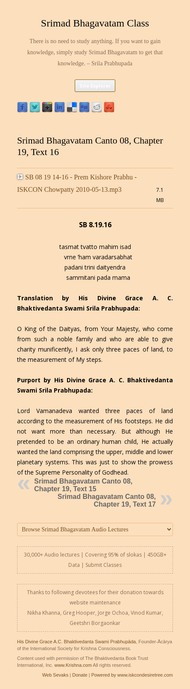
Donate (79, 674)
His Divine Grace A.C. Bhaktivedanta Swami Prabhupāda (76, 641)
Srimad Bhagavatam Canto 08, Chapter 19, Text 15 (83, 485)
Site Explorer (95, 85)
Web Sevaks (55, 674)
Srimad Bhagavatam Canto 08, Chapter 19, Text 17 (107, 500)
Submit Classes (103, 565)
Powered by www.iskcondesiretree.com (132, 674)
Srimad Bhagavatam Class (95, 23)
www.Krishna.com (72, 665)
